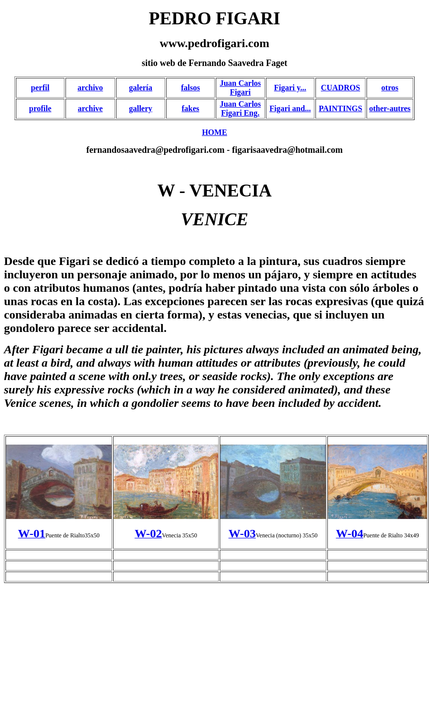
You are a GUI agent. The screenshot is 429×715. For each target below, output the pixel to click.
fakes (190, 108)
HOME (214, 132)
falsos (190, 87)
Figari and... (290, 108)
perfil (40, 87)
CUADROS (340, 87)
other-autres (390, 108)
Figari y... (290, 87)
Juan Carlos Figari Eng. (240, 108)
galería (140, 87)
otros (389, 87)
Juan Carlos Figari (240, 87)
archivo (90, 87)
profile (40, 108)
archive (90, 108)
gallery (140, 108)
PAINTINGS (341, 108)
